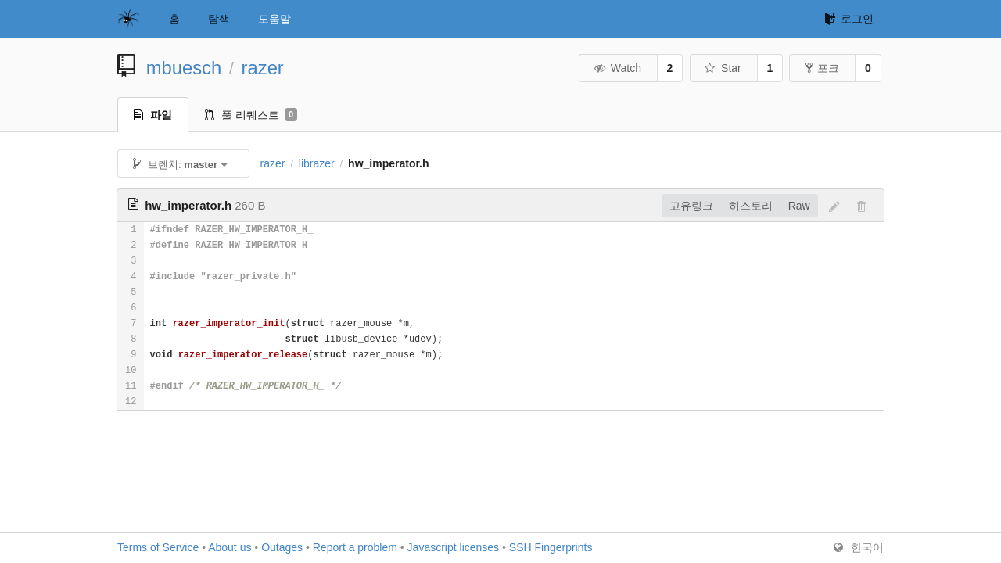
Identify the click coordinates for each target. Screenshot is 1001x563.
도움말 (274, 19)
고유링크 (691, 205)
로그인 (849, 19)
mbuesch (184, 67)
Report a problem (355, 547)
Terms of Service (158, 547)
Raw (799, 205)
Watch (617, 68)
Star (722, 68)
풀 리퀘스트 (251, 115)
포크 (822, 68)
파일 (153, 115)
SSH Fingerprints (551, 547)
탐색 (219, 19)
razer (263, 67)
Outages (282, 547)
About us (229, 547)
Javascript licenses (453, 547)
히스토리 (751, 205)
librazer (317, 163)
